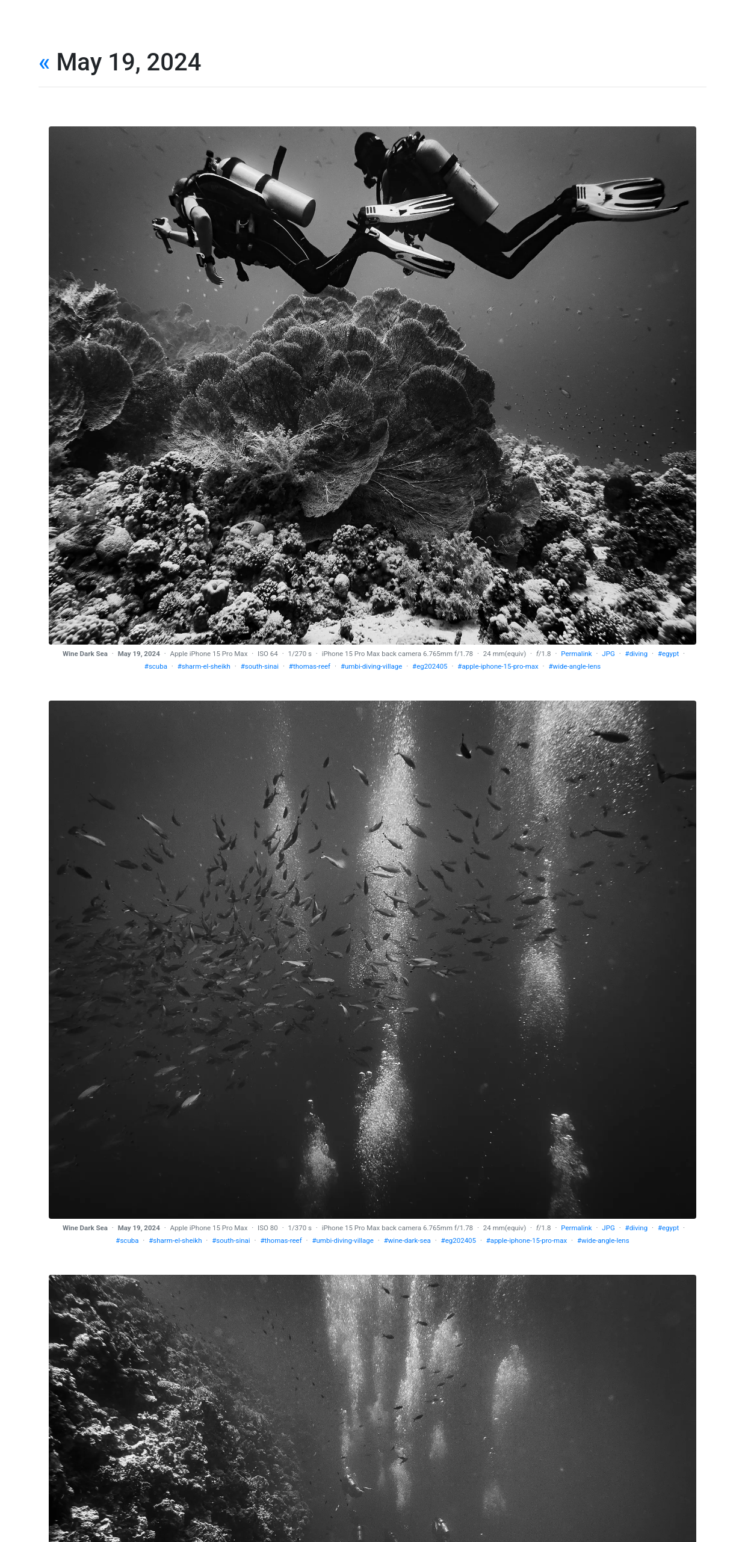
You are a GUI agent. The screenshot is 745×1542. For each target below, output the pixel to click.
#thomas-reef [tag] (309, 666)
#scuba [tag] (155, 666)
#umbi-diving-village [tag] (371, 666)
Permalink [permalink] (576, 653)
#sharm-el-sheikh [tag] (204, 666)
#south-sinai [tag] (260, 666)
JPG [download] (608, 653)
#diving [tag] (636, 653)
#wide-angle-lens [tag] (574, 666)
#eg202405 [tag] (430, 666)
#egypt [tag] (668, 653)
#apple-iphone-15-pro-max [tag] (497, 666)
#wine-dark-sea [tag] (407, 1240)
